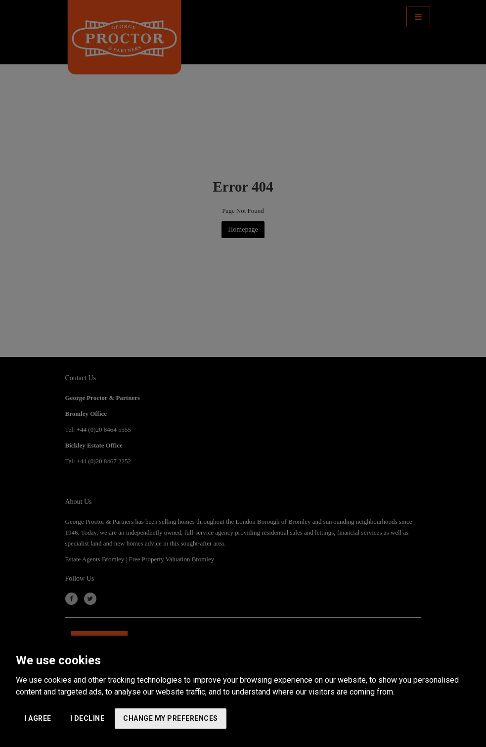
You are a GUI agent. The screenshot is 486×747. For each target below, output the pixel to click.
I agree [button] (37, 718)
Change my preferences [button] (170, 718)
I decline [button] (87, 718)
